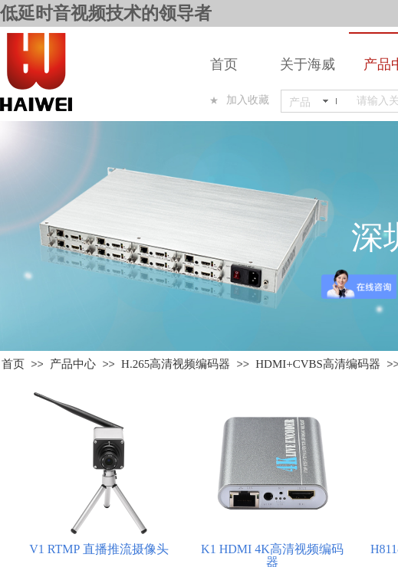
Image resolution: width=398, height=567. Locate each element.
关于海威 (307, 64)
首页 (224, 64)
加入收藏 (247, 100)
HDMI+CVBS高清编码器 (317, 364)
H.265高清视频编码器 (175, 364)
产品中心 (73, 364)
